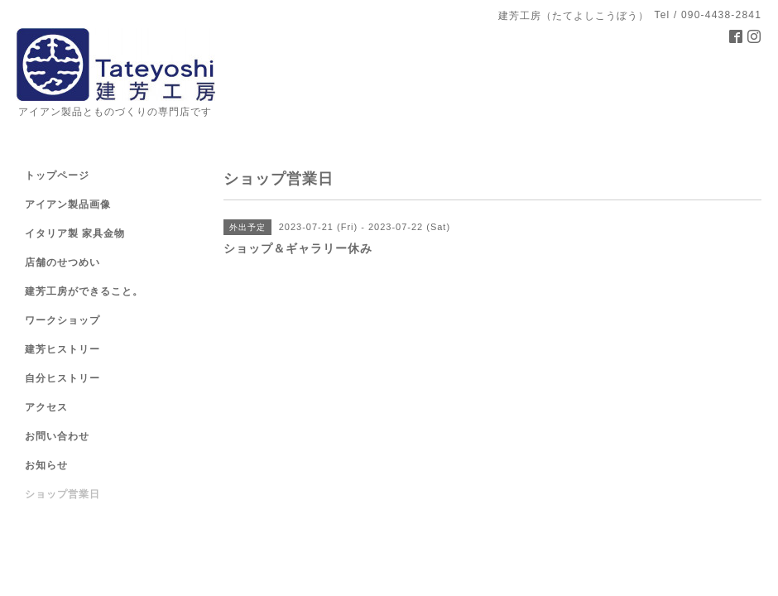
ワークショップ (62, 320)
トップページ (57, 175)
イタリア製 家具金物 (75, 233)
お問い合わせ (57, 436)
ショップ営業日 (62, 494)
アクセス (46, 407)
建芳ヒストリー (62, 349)
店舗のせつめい (62, 262)
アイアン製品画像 (68, 204)
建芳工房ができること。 (84, 291)
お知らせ (46, 465)
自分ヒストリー (62, 378)
